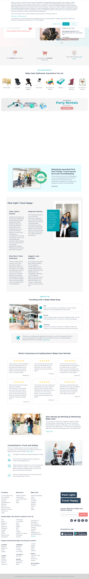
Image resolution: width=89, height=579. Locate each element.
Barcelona (19, 562)
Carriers (33, 506)
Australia (4, 544)
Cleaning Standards (36, 495)
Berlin (17, 564)
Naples (18, 526)
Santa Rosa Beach (36, 525)
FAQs (2, 512)
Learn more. (65, 37)
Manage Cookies (70, 576)
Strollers (33, 499)
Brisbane (3, 546)
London (33, 544)
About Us (4, 506)
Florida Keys (19, 519)
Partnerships (19, 497)
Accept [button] (66, 24)
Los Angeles (19, 521)
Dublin (33, 547)
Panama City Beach (21, 533)
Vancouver (4, 564)
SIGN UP (83, 514)
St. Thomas (19, 551)
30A (2, 519)
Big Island (4, 523)
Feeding (33, 502)
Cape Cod (4, 526)
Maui (17, 523)
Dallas (3, 531)
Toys (32, 507)
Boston (3, 525)
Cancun (33, 557)
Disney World (5, 535)
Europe (18, 559)
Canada (3, 555)
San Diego (34, 522)
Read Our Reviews (6, 509)
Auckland (33, 565)
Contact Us (4, 511)
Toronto (3, 562)
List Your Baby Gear (6, 495)
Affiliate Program (21, 495)
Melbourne (4, 548)
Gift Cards (4, 499)
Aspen (3, 521)
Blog (17, 502)
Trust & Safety (5, 497)
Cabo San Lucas (35, 555)
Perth (3, 550)
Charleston (4, 528)
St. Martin (19, 550)
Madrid (33, 545)
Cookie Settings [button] (57, 24)
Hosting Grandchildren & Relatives (5, 502)
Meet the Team (5, 507)
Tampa (33, 531)
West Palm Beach (36, 534)
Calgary (3, 557)
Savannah (34, 529)
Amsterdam (19, 561)
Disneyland (4, 537)
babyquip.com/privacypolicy (19, 16)
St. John (18, 548)
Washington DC (35, 532)
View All (33, 536)
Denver (3, 533)
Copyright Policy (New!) (52, 576)
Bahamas (18, 546)
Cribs (32, 497)
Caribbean (19, 544)
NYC (17, 528)
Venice (33, 549)
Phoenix (18, 537)
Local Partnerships (21, 499)
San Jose (18, 556)
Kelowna (3, 559)
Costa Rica (19, 554)
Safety (33, 509)
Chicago (3, 530)
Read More (54, 186)
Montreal (3, 561)
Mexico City (34, 558)
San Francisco (35, 524)
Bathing (33, 504)
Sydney (3, 551)
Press (17, 500)
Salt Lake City (35, 520)
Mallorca (33, 550)
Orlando (18, 531)
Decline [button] (74, 24)
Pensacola (19, 535)
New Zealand (35, 563)
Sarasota (33, 527)
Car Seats (33, 500)
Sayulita (33, 560)
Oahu (17, 530)
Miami (18, 525)
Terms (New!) (62, 576)
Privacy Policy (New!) (41, 576)
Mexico (33, 553)
